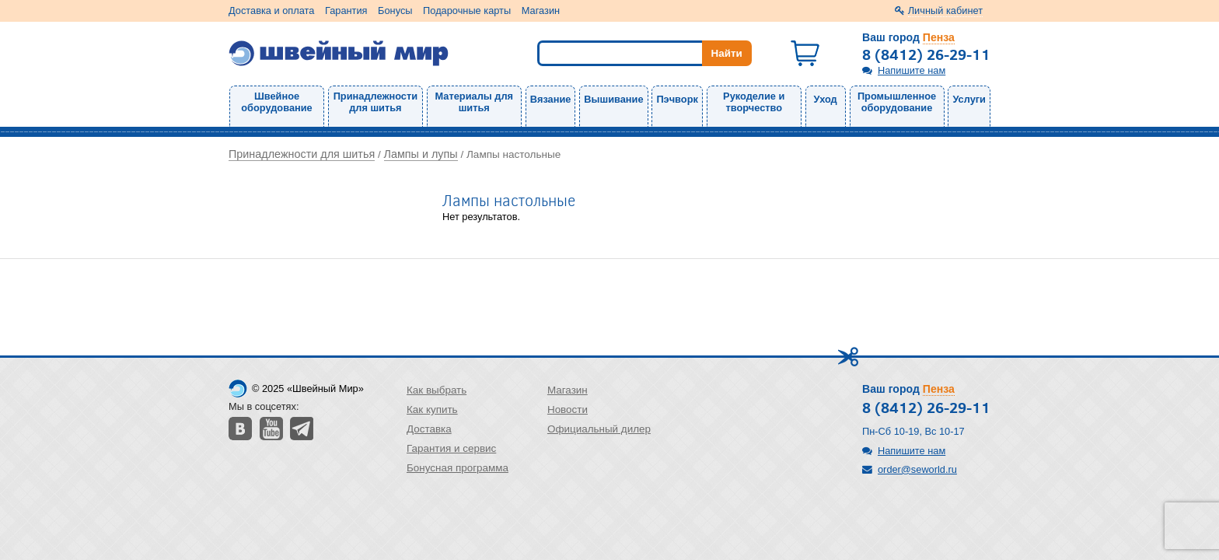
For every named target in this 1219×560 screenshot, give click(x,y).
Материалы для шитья (474, 102)
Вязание (550, 99)
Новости (567, 409)
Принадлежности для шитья (375, 102)
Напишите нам (911, 70)
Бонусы (395, 10)
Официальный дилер (599, 429)
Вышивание (613, 99)
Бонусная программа (457, 468)
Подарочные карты (467, 10)
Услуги (969, 99)
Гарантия (346, 10)
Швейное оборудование (276, 102)
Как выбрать (436, 390)
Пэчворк (676, 99)
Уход (825, 99)
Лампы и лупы (421, 154)
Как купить (432, 409)
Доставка (429, 429)
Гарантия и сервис (451, 448)
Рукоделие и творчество (753, 102)
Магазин (541, 10)
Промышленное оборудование (896, 102)
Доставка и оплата (271, 10)
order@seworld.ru (917, 469)
